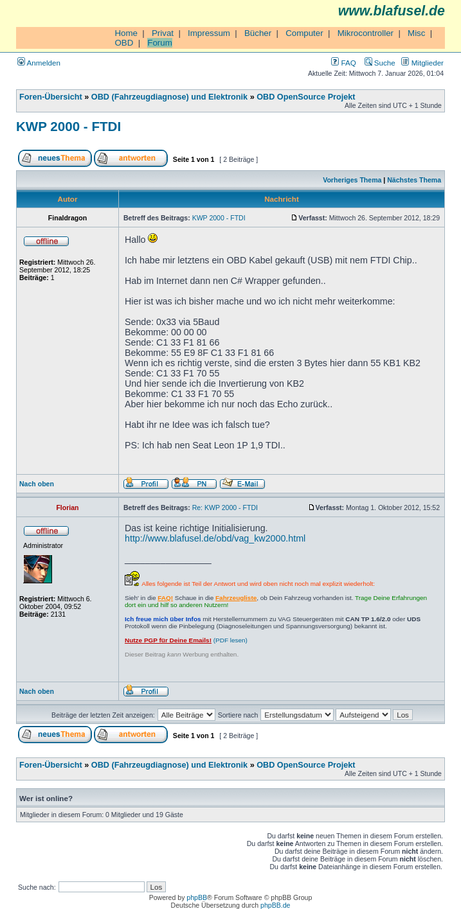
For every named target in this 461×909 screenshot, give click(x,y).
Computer (304, 33)
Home (126, 33)
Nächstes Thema (414, 180)
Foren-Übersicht (50, 97)
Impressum (209, 33)
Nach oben (36, 484)
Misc (416, 33)
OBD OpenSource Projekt (306, 97)
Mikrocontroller (365, 33)
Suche (380, 62)
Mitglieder (422, 62)
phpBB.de (275, 905)
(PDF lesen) (186, 640)
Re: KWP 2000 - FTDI (225, 507)
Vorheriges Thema (352, 180)
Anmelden (38, 62)
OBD (123, 43)
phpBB (196, 897)
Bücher (257, 33)
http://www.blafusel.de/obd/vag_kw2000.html (215, 538)
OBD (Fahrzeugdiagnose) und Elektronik (169, 97)
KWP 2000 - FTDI (68, 126)
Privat (163, 33)
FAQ (343, 62)
